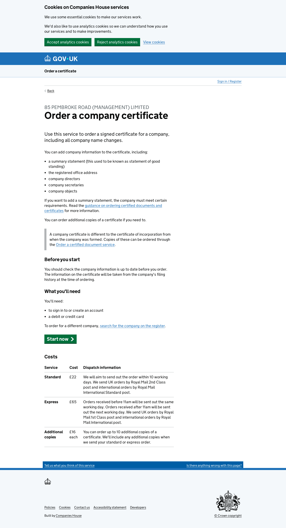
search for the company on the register (132, 325)
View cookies (154, 42)
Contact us (82, 507)
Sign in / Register (229, 81)
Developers (138, 507)
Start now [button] (60, 339)
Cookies (64, 507)
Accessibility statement (109, 507)
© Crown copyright (228, 516)
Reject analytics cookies (117, 42)
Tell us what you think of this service (69, 465)
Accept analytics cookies (68, 42)
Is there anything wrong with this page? (214, 465)
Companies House (69, 516)
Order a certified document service (85, 244)
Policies (49, 507)
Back (50, 91)
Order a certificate (60, 71)
